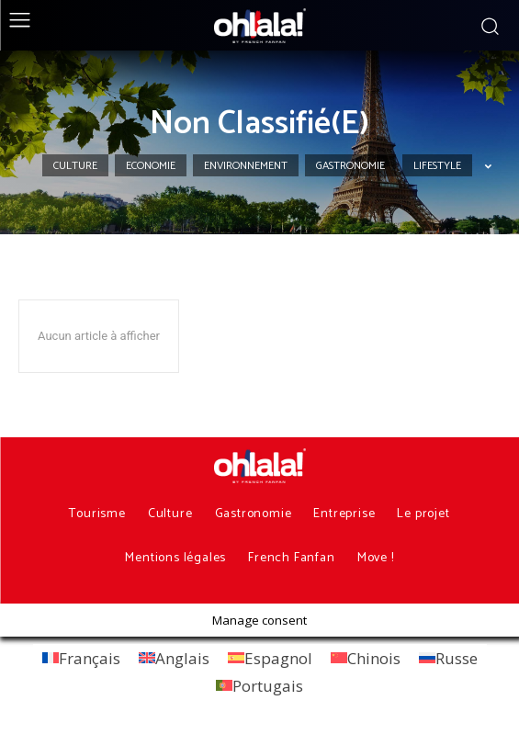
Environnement (246, 165)
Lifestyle (437, 165)
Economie (150, 165)
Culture (75, 165)
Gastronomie (350, 165)
